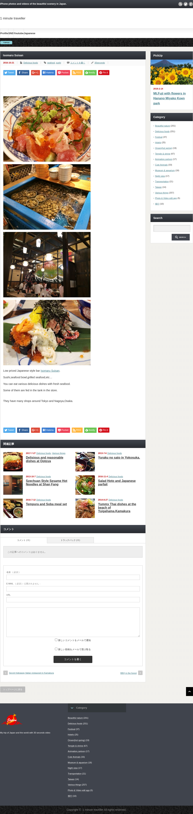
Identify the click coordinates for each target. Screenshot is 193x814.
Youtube (19, 33)
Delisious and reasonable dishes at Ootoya (44, 459)
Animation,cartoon (163, 159)
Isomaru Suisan (50, 370)
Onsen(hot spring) (163, 148)
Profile (4, 33)
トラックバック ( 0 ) (70, 540)
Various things (58, 453)
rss (180, 4)
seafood (51, 63)
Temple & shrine (162, 154)
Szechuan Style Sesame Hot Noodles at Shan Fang (46, 482)
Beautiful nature (162, 126)
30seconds (99, 63)
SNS (11, 33)
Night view (160, 176)
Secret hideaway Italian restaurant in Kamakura (31, 673)
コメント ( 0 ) (23, 540)
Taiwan (158, 187)
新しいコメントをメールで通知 (74, 640)
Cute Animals (161, 165)
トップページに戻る (12, 689)
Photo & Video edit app (166, 198)
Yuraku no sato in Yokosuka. (119, 457)
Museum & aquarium (165, 170)
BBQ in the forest (128, 673)
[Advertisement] (175, 24)
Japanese (29, 33)
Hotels (158, 142)
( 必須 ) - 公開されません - (23, 583)
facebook (191, 4)
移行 (157, 204)
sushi (58, 63)
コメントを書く (77, 63)
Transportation (162, 181)
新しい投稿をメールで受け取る (74, 649)
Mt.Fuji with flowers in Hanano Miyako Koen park (169, 98)
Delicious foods (30, 63)
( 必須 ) (12, 572)
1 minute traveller (12, 18)
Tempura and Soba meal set (46, 504)
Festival (159, 137)
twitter (185, 4)
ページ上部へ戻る (189, 691)
